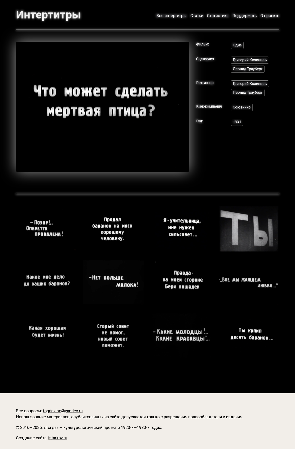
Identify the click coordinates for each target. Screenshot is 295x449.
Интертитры (48, 14)
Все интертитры (171, 15)
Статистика (217, 15)
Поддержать (244, 15)
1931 (237, 122)
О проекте (269, 15)
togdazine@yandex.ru (63, 410)
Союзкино (242, 107)
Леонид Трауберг (248, 69)
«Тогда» (51, 427)
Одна (237, 45)
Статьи (196, 15)
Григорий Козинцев (250, 60)
